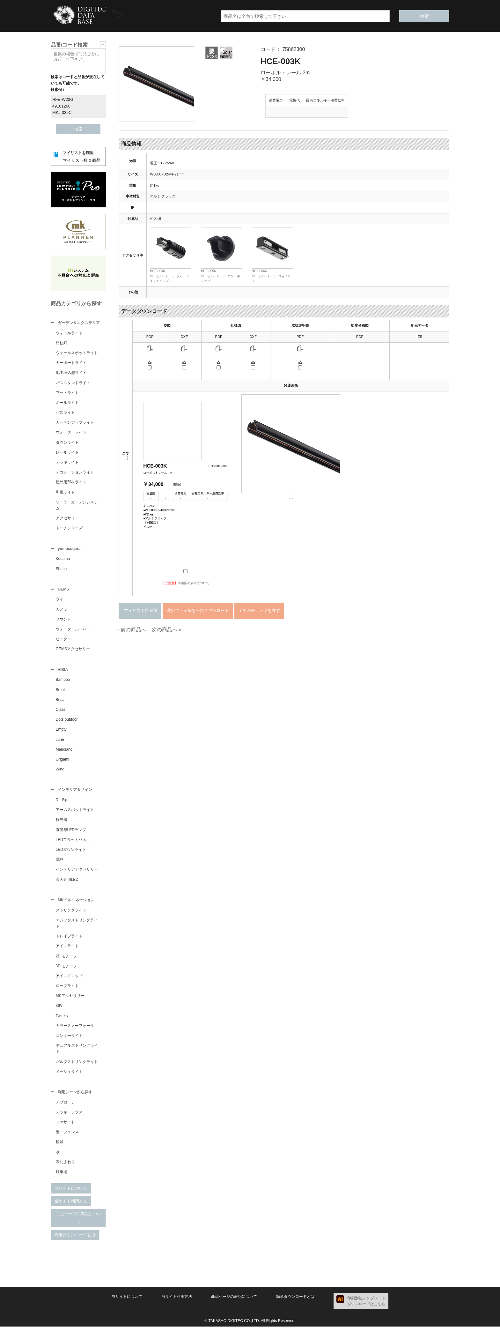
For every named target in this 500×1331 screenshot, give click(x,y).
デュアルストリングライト (77, 1052)
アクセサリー (67, 519)
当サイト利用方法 (70, 1205)
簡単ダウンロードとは (75, 1239)
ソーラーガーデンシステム (77, 506)
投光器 (61, 823)
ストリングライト (71, 914)
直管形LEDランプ (71, 833)
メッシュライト (69, 1075)
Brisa (60, 702)
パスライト (65, 413)
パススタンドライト (73, 383)
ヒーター (63, 641)
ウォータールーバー (73, 631)
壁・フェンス (67, 1136)
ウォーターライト (71, 433)
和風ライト (65, 493)
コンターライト (69, 1039)
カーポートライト (71, 363)
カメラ (61, 611)
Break (61, 692)
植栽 (59, 1146)
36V (59, 1009)
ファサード (65, 1126)
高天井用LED (67, 883)
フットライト (67, 393)
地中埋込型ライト (71, 373)
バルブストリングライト (77, 1065)
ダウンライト (67, 443)
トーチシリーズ (69, 528)
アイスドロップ (69, 980)
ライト (61, 601)
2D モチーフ (66, 960)
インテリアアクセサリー (77, 872)
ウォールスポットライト (77, 353)
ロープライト (67, 989)
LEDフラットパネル (73, 843)
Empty (61, 732)
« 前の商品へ (131, 629)
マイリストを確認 (78, 153)
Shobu (61, 570)
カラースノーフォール (75, 1029)
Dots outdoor (67, 722)
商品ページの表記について (78, 1222)
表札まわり (65, 1166)
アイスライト (67, 950)
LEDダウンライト (71, 853)
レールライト (67, 453)
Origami (62, 762)
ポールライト (67, 403)
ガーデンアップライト (75, 423)
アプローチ (65, 1106)
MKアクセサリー (70, 999)
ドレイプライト (69, 940)
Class (60, 712)
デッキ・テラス (69, 1116)
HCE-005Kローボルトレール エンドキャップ (220, 276)
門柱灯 (61, 343)
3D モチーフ (66, 970)
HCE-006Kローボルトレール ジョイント (271, 276)
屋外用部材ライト (71, 482)
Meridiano (64, 752)
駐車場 (61, 1176)
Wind (60, 772)
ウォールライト (69, 333)
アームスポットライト (75, 813)
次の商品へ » (166, 629)
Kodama (63, 560)
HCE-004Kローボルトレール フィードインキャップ (169, 276)
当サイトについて (70, 1192)
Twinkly (62, 1019)
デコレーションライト (75, 473)
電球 (59, 862)
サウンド (63, 621)
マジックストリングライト (77, 927)
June (60, 742)
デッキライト (67, 463)
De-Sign (63, 803)
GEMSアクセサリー (73, 651)
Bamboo (63, 682)
